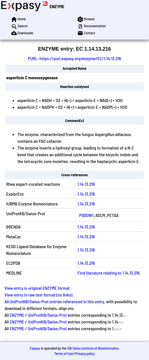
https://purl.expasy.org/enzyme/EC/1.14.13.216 (80, 58)
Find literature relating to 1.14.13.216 (108, 272)
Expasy (35, 348)
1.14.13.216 (86, 184)
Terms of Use (63, 353)
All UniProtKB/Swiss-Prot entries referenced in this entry (54, 301)
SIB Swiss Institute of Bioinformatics (93, 348)
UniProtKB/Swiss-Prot (47, 315)
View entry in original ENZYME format (37, 288)
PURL (32, 58)
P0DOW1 (86, 215)
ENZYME (57, 6)
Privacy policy (85, 353)
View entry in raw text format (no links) (38, 294)
